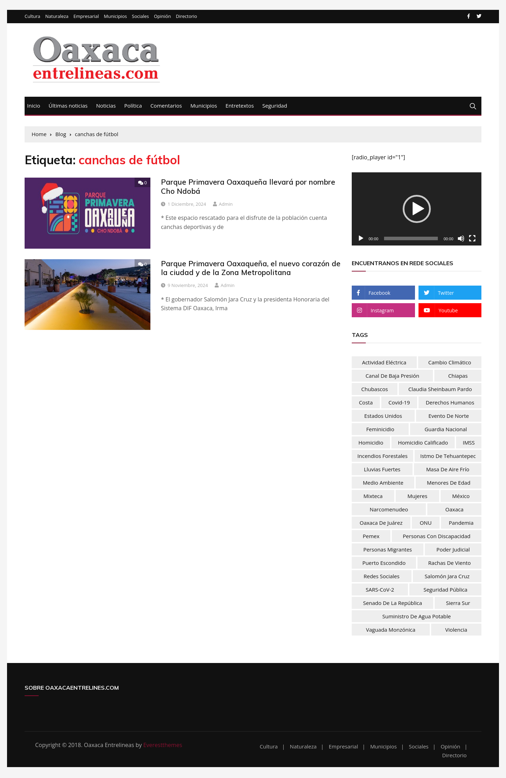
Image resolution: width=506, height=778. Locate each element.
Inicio (33, 105)
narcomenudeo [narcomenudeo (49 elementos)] (389, 509)
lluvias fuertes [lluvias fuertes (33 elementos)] (382, 469)
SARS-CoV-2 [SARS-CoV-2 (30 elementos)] (380, 589)
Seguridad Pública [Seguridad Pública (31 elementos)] (445, 589)
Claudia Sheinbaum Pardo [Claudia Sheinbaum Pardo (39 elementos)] (440, 389)
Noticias (106, 105)
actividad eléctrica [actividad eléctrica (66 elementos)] (384, 362)
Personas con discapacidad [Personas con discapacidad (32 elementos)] (436, 536)
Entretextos (240, 105)
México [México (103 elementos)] (461, 496)
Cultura (32, 17)
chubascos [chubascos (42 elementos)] (374, 389)
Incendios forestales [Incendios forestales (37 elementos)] (382, 456)
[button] (417, 209)
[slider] (411, 239)
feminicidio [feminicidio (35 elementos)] (380, 429)
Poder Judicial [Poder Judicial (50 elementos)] (453, 549)
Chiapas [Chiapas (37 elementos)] (457, 376)
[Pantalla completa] (472, 238)
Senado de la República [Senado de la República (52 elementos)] (392, 603)
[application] (416, 209)
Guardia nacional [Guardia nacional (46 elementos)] (445, 429)
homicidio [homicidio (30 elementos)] (370, 442)
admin (226, 204)
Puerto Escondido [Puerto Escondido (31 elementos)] (384, 563)
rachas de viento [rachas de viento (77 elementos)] (449, 563)
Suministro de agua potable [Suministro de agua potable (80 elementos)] (416, 616)
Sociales (140, 17)
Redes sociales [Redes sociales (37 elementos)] (382, 576)
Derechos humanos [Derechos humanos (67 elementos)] (450, 402)
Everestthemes (162, 745)
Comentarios (166, 105)
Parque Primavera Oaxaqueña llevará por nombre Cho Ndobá (248, 187)
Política (133, 105)
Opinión (162, 17)
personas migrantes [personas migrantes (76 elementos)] (387, 549)
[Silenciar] (461, 238)
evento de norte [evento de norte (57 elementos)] (448, 416)
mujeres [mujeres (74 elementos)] (418, 496)
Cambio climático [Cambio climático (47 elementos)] (449, 362)
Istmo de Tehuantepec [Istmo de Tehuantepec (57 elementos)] (448, 456)
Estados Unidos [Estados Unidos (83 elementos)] (383, 416)
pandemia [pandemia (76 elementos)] (461, 523)
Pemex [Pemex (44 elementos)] (371, 536)
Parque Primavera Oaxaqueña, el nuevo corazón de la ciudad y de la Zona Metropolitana (250, 268)
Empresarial (86, 17)
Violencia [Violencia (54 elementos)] (456, 629)
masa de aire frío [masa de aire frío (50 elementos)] (447, 469)
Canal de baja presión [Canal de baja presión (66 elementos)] (392, 376)
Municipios (115, 17)
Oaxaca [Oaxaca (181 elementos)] (454, 509)
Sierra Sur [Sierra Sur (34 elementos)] (458, 603)
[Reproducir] (360, 238)
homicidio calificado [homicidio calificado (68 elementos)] (423, 442)
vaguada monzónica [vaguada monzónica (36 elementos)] (390, 629)
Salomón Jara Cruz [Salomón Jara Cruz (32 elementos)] (446, 576)
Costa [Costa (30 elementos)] (365, 402)
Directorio (186, 17)
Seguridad (274, 105)
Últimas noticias (67, 105)
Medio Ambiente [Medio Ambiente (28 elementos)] (383, 482)
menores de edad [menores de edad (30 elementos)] (449, 482)
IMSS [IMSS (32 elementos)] (469, 442)
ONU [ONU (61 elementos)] (426, 523)
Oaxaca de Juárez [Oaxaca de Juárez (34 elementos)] (380, 523)
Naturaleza (57, 17)
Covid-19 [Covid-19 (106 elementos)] (399, 402)
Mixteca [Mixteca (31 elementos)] (372, 496)
